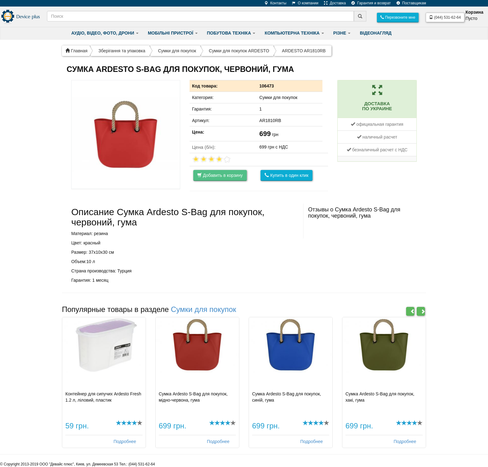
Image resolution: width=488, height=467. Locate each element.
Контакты (273, 3)
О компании (302, 3)
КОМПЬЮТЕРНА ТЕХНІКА (294, 33)
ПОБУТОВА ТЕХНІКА (231, 33)
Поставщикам (409, 3)
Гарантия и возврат (369, 3)
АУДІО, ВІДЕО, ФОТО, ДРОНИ (104, 33)
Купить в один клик (286, 175)
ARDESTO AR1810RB (304, 50)
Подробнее (125, 441)
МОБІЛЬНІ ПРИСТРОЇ (173, 33)
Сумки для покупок (177, 50)
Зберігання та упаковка (121, 50)
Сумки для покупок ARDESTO (239, 50)
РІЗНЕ (341, 33)
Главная (76, 50)
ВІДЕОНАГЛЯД (376, 33)
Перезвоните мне (397, 17)
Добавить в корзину (220, 175)
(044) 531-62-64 (445, 17)
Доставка (332, 3)
